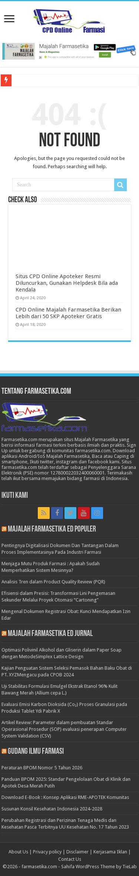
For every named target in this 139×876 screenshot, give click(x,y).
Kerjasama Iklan (110, 852)
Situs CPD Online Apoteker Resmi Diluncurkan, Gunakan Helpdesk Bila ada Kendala (67, 283)
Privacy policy (47, 852)
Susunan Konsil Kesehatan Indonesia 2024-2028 (51, 809)
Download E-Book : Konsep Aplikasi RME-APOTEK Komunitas (65, 797)
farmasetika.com (39, 866)
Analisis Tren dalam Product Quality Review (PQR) (53, 581)
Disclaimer (77, 852)
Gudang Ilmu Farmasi (36, 751)
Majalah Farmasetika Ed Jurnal (50, 634)
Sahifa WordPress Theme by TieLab (99, 866)
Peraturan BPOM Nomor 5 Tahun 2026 (41, 767)
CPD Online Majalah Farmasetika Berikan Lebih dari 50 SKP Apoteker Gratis (68, 313)
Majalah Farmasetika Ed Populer (52, 529)
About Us (18, 852)
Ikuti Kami (14, 496)
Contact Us (69, 859)
